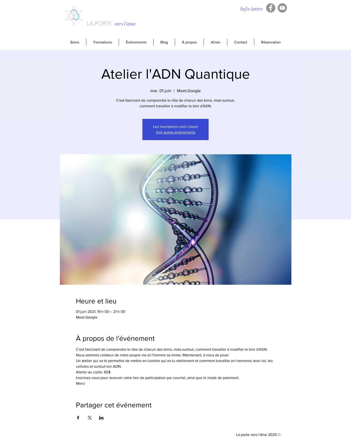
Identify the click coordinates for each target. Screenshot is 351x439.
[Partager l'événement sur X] (90, 418)
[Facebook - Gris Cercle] (270, 8)
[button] (102, 42)
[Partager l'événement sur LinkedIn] (101, 418)
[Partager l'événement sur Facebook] (78, 418)
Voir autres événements (175, 132)
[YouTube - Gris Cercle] (282, 8)
